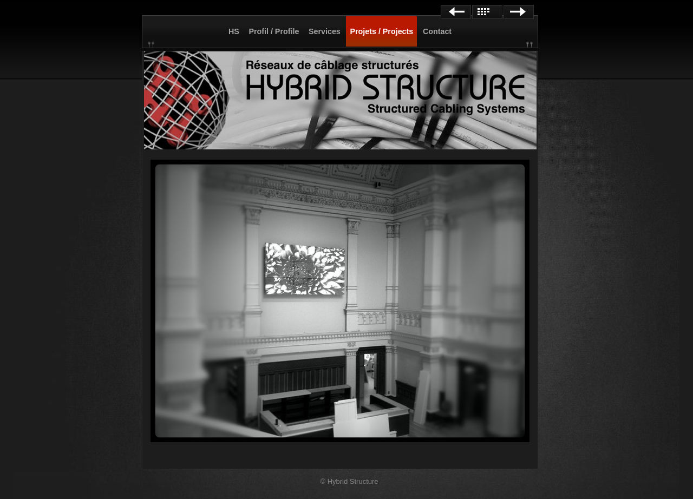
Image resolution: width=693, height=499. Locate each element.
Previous (456, 12)
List (487, 12)
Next (519, 12)
